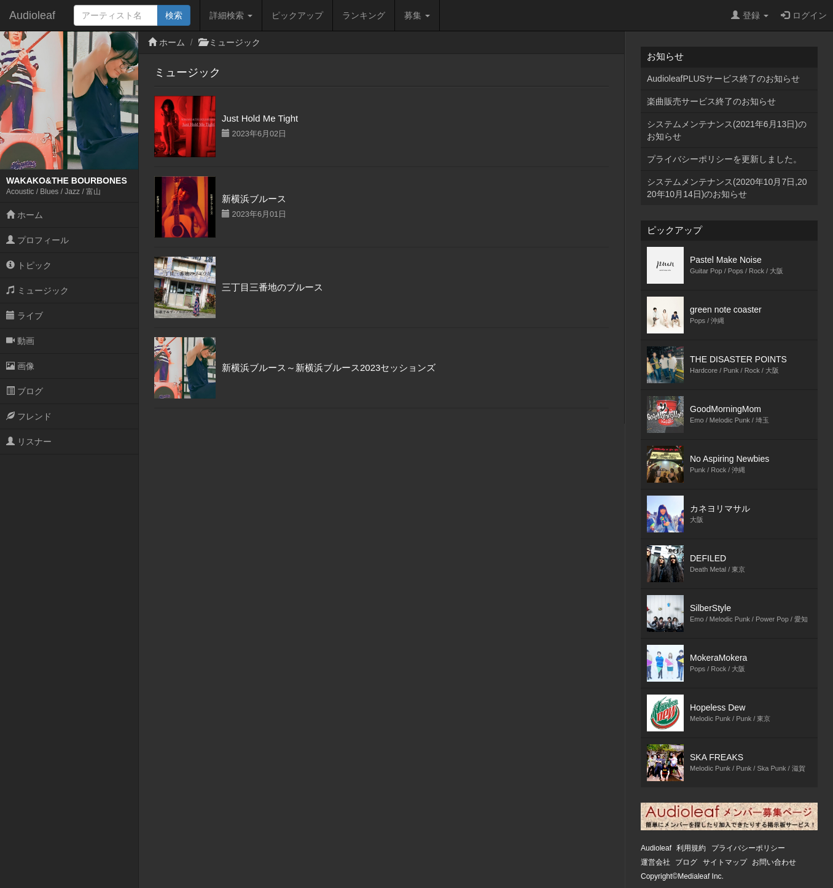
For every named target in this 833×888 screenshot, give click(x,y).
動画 (20, 341)
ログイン (804, 15)
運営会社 (655, 862)
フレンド (29, 416)
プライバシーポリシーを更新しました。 (724, 159)
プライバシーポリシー (748, 848)
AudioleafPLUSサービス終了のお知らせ (723, 79)
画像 (20, 366)
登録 (749, 15)
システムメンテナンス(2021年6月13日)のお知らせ (727, 130)
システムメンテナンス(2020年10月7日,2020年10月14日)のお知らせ (727, 188)
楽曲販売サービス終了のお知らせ (711, 101)
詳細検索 (230, 15)
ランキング (363, 15)
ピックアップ (297, 15)
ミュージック (37, 290)
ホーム (24, 215)
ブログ (24, 391)
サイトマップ (725, 862)
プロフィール (37, 240)
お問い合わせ (774, 862)
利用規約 (691, 848)
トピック (29, 265)
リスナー (29, 441)
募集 (417, 15)
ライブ (24, 316)
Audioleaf (32, 15)
